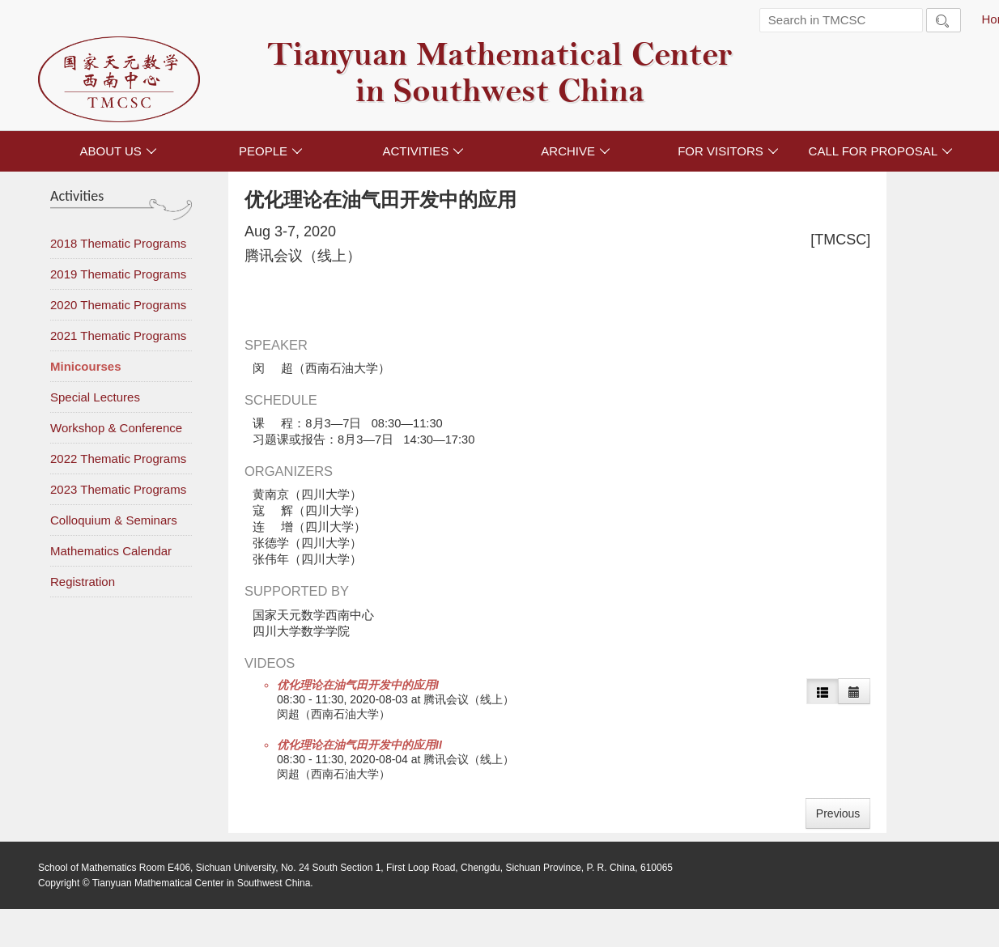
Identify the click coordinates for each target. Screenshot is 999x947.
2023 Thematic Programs (118, 489)
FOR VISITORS (728, 151)
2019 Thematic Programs (118, 274)
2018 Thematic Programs (118, 243)
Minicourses (85, 366)
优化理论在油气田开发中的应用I (358, 684)
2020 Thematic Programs (118, 305)
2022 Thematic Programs (118, 458)
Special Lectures (95, 397)
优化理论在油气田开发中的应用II (359, 744)
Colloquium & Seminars (113, 520)
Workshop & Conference (116, 428)
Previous (838, 813)
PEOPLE (271, 151)
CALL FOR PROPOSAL (881, 151)
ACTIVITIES (423, 151)
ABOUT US (117, 151)
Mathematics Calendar (111, 551)
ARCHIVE (575, 151)
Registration (82, 581)
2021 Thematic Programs (118, 335)
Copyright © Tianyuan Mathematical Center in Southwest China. (175, 883)
